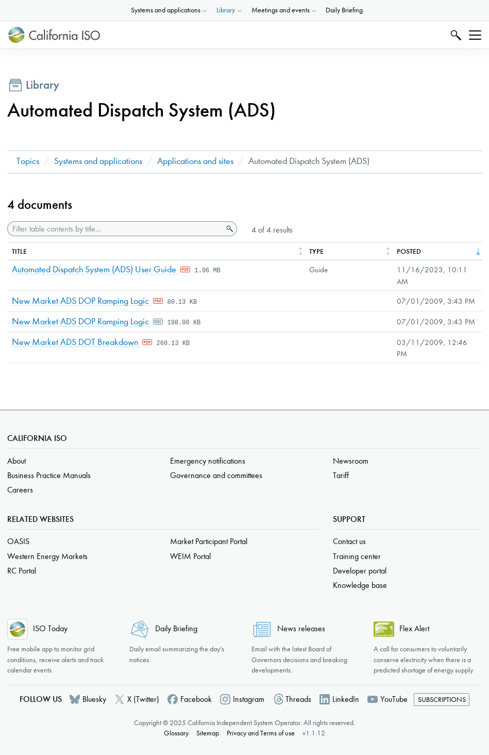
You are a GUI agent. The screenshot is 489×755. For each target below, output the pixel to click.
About (16, 461)
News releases (301, 628)
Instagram (248, 699)
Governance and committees (216, 475)
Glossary (176, 733)
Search (454, 34)
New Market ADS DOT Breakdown (76, 342)
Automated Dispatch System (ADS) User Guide (95, 269)
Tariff (341, 475)
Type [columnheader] (316, 251)
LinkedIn (345, 699)
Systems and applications (98, 161)
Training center (357, 556)
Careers (20, 490)
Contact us (349, 541)
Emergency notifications (207, 461)
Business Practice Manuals (49, 475)
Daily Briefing (344, 10)
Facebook (196, 699)
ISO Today (50, 628)
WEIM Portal (190, 556)
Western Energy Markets (47, 556)
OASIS (18, 541)
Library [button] (225, 10)
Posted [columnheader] (409, 251)
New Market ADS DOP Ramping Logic (81, 301)
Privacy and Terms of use (261, 733)
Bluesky (94, 699)
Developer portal (359, 571)
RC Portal (21, 571)
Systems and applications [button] (165, 10)
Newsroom (350, 461)
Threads (298, 699)
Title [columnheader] (19, 251)
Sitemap (207, 733)
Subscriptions (442, 699)
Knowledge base (360, 585)
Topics (27, 161)
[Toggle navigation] (475, 35)
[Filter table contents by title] (115, 228)
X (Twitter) (143, 699)
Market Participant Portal (208, 541)
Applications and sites (195, 161)
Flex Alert (414, 628)
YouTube (394, 699)
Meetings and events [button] (280, 10)
